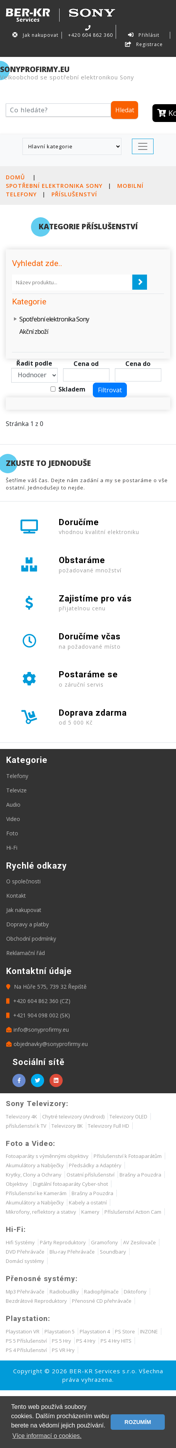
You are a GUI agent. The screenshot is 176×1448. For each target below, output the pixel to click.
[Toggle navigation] (143, 146)
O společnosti (23, 881)
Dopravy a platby (27, 924)
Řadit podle (34, 363)
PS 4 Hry (86, 1340)
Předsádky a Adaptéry (95, 1165)
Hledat (124, 110)
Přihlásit (144, 35)
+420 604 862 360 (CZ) (38, 1001)
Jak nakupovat (35, 35)
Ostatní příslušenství (90, 1174)
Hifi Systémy (20, 1242)
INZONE (149, 1331)
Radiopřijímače (101, 1291)
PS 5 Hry (61, 1340)
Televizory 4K (21, 1116)
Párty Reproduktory (63, 1242)
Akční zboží (33, 331)
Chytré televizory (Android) (73, 1116)
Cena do (137, 363)
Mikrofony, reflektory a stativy (41, 1211)
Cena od (86, 363)
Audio (13, 804)
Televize (16, 790)
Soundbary (113, 1251)
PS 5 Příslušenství (26, 1340)
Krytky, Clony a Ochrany (34, 1174)
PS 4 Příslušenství (26, 1350)
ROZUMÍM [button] (138, 1422)
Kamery (90, 1211)
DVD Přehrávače (25, 1251)
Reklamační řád (25, 953)
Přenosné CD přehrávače (102, 1300)
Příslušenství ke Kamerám (36, 1193)
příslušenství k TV (26, 1125)
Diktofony (135, 1291)
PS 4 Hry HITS (116, 1340)
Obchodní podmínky (31, 938)
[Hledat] (58, 110)
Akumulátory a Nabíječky (35, 1165)
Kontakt (16, 895)
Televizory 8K (67, 1125)
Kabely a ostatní (88, 1202)
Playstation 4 (95, 1331)
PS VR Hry (63, 1350)
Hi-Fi (11, 847)
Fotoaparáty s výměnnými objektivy (47, 1156)
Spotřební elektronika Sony (54, 185)
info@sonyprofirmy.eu (37, 1029)
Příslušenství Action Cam (132, 1211)
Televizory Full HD (108, 1125)
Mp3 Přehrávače (25, 1291)
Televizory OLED (128, 1116)
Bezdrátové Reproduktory (36, 1300)
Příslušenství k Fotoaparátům (128, 1156)
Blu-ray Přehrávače (72, 1251)
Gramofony (104, 1242)
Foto (12, 833)
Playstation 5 (59, 1331)
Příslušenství (74, 194)
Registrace (144, 44)
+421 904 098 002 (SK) (38, 1015)
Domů (15, 177)
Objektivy (17, 1183)
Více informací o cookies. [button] (47, 1436)
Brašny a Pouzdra (140, 1174)
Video (13, 819)
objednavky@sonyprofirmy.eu (47, 1044)
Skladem (71, 389)
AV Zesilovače (139, 1242)
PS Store (125, 1331)
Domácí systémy (25, 1260)
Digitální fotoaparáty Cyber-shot (70, 1183)
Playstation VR (22, 1331)
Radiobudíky (64, 1291)
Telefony (17, 776)
